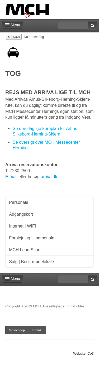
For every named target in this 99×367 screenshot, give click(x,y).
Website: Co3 (83, 353)
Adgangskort (21, 214)
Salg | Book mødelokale (31, 261)
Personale (18, 202)
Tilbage (14, 36)
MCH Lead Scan (24, 249)
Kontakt (37, 330)
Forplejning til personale (31, 237)
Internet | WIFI (22, 226)
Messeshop (17, 330)
